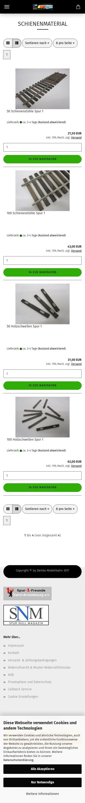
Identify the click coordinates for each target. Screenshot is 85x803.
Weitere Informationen (42, 794)
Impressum (16, 646)
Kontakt (13, 653)
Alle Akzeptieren (42, 769)
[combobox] (37, 43)
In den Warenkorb (42, 159)
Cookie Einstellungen (23, 697)
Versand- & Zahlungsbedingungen (32, 660)
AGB (11, 675)
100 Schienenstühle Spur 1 (26, 213)
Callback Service (20, 689)
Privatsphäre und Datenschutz (29, 682)
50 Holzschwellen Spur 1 (24, 326)
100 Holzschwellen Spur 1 (25, 439)
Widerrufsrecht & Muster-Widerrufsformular (39, 667)
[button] (7, 43)
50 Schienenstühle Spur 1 (25, 111)
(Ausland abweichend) (52, 122)
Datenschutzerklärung (18, 760)
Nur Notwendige (42, 782)
